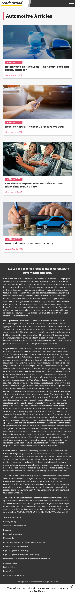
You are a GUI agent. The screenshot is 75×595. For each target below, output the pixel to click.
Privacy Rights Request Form (16, 546)
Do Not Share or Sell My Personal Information (24, 542)
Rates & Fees (8, 571)
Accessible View (10, 563)
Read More (39, 591)
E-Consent (7, 530)
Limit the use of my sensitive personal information (26, 559)
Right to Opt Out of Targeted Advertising (21, 554)
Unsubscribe (8, 538)
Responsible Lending (12, 534)
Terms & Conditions (12, 517)
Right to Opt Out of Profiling (15, 550)
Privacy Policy (9, 521)
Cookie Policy (9, 567)
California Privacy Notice (14, 525)
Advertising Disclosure (13, 575)
